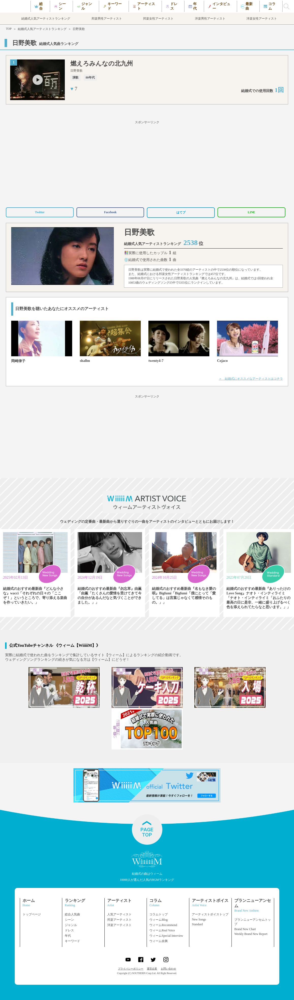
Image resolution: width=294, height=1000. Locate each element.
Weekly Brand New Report (250, 934)
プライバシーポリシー (130, 968)
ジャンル (71, 925)
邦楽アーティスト (119, 919)
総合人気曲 (72, 914)
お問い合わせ (168, 968)
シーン (69, 919)
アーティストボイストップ (210, 914)
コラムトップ (158, 914)
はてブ (180, 212)
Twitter (40, 212)
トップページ (32, 914)
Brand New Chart (245, 929)
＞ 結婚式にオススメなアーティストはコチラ (251, 378)
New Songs (199, 919)
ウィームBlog (158, 919)
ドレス (69, 930)
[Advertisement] (147, 163)
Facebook (110, 212)
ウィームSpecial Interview (166, 935)
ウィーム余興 (158, 941)
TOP (8, 28)
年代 (68, 935)
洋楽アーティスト (119, 925)
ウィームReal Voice (162, 930)
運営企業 (152, 968)
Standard (197, 924)
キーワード (72, 941)
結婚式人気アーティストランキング (42, 29)
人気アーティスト (119, 914)
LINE (251, 212)
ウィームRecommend (163, 925)
